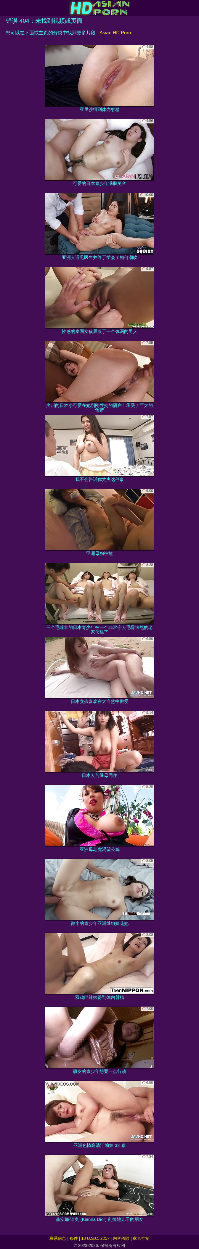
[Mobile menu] (5, 8)
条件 (74, 1238)
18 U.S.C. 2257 (95, 1238)
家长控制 (141, 1238)
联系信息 (57, 1238)
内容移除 (121, 1238)
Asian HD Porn (115, 32)
